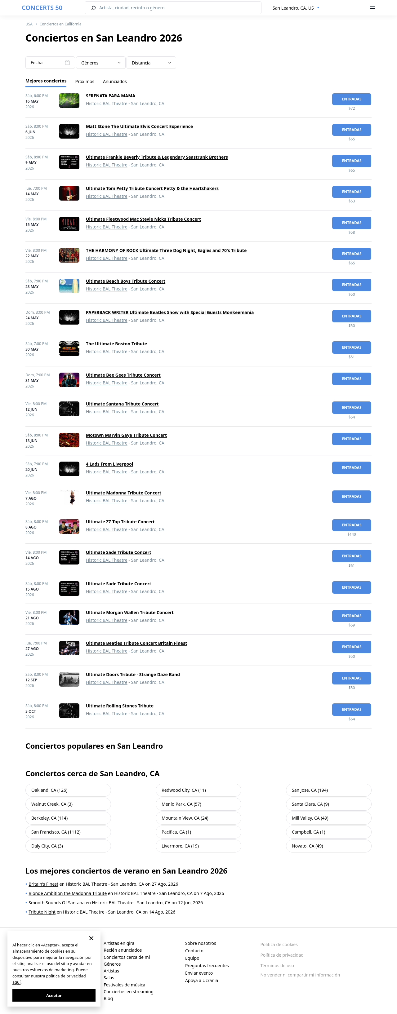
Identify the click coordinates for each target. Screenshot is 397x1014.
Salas (109, 978)
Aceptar (54, 995)
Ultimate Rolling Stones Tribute (120, 706)
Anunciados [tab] (115, 81)
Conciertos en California (61, 24)
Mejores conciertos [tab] (45, 81)
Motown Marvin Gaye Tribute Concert (126, 435)
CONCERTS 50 (42, 7)
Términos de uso (277, 965)
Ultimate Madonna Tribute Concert (123, 493)
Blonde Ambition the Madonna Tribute (68, 893)
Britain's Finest (43, 884)
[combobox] (296, 8)
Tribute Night (42, 912)
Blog (108, 998)
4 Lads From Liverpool (109, 464)
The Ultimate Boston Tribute (116, 344)
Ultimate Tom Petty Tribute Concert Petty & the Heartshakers (152, 188)
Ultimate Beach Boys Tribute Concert (125, 281)
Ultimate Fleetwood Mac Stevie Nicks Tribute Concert (143, 219)
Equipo (192, 958)
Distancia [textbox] (141, 63)
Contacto (194, 951)
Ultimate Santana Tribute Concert (122, 404)
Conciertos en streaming (129, 991)
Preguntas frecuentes (207, 965)
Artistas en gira (119, 943)
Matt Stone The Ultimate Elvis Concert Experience (139, 126)
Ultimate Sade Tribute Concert (118, 552)
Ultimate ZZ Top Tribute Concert (120, 522)
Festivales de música (124, 985)
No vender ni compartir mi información (300, 975)
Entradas (351, 99)
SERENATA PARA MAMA (110, 96)
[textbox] (100, 63)
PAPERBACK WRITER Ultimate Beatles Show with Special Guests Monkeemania (170, 312)
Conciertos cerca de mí (127, 957)
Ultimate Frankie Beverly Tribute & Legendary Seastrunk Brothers (157, 157)
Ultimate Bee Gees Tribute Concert (123, 375)
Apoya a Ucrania (201, 980)
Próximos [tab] (84, 81)
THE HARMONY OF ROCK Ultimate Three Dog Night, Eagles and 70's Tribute (166, 250)
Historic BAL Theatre (106, 103)
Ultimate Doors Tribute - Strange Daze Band (133, 674)
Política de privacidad (282, 955)
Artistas (111, 971)
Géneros (112, 964)
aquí (16, 982)
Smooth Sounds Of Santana (56, 903)
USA (29, 24)
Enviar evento (199, 973)
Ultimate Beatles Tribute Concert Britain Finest (136, 643)
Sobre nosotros (200, 943)
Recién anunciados (123, 950)
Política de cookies (279, 944)
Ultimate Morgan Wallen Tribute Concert (130, 612)
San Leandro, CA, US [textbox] (293, 8)
